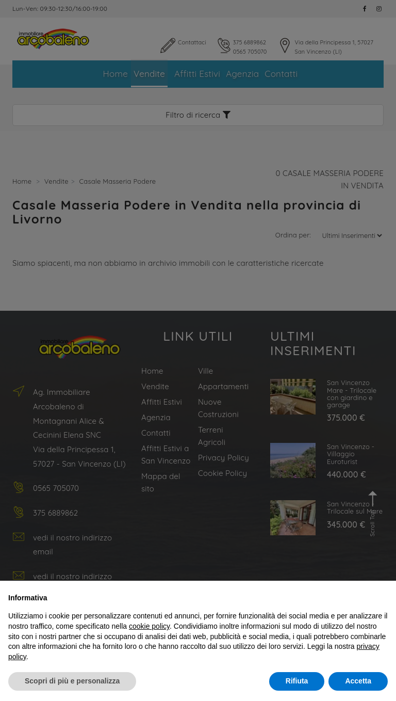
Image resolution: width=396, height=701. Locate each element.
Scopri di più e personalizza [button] (72, 681)
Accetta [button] (358, 681)
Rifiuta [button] (297, 681)
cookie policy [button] (149, 626)
